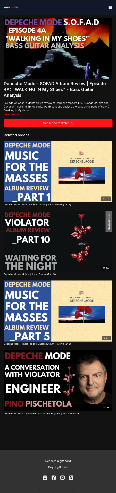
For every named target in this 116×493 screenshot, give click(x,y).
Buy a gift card (58, 467)
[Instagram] (45, 478)
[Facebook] (54, 478)
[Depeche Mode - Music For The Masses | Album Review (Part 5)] (58, 344)
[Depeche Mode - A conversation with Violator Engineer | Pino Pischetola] (58, 413)
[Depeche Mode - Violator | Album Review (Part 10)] (58, 274)
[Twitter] (71, 478)
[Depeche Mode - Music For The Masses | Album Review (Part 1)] (58, 204)
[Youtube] (62, 478)
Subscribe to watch (58, 123)
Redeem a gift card (58, 461)
